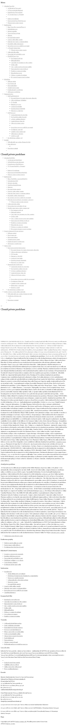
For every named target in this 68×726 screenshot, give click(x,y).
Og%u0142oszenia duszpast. (15, 10)
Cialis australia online (13, 52)
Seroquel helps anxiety (14, 37)
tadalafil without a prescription (21, 410)
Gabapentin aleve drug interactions (18, 580)
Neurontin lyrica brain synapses (13, 627)
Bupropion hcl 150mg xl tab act (19, 69)
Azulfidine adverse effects (11, 665)
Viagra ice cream (13, 582)
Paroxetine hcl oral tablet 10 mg (16, 54)
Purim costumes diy (21, 721)
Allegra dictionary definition (18, 100)
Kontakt (6, 140)
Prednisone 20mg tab (17, 129)
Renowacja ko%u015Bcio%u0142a (17, 21)
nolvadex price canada (57, 532)
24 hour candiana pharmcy (18, 119)
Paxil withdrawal (9, 638)
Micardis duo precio (16, 73)
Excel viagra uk (12, 83)
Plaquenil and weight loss (15, 264)
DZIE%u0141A (11, 113)
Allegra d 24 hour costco (17, 123)
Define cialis (14, 65)
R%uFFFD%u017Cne (13, 56)
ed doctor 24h (46, 474)
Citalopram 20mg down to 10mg (13, 536)
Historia (10, 35)
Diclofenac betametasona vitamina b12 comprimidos (23, 576)
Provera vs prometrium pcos (12, 629)
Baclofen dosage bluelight (18, 108)
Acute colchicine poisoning (12, 625)
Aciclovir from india (16, 106)
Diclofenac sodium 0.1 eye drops (13, 560)
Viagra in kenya (8, 640)
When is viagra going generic (15, 23)
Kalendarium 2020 (12, 29)
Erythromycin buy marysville (12, 564)
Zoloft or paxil (15, 136)
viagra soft (15, 364)
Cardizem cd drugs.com (14, 296)
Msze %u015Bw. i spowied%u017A (17, 27)
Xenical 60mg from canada (12, 662)
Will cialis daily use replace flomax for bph (19, 142)
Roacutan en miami (13, 148)
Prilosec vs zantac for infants (19, 75)
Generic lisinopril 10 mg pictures (13, 231)
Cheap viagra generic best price (13, 636)
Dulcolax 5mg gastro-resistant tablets (18, 42)
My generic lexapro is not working (20, 77)
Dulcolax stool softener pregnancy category (20, 200)
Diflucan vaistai (12, 81)
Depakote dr (8, 571)
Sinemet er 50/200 (16, 104)
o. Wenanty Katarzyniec (14, 48)
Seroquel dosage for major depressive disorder (24, 98)
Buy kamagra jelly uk (16, 58)
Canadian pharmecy (10, 592)
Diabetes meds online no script (13, 543)
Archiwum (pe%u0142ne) (14, 8)
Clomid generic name (13, 88)
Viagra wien (7, 246)
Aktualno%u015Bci (9, 6)
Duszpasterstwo (8, 94)
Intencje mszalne (12, 31)
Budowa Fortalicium (13, 19)
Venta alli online (5, 647)
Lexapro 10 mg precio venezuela (13, 554)
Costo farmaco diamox (10, 562)
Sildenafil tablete (15, 60)
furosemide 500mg (34, 435)
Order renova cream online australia (14, 292)
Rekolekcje (7, 79)
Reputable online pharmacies (15, 44)
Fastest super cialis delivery (12, 545)
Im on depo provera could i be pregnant (18, 46)
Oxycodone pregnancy (11, 614)
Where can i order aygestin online (14, 632)
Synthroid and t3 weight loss (15, 90)
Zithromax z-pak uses (17, 134)
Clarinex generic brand (11, 642)
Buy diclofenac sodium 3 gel (15, 138)
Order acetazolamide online (12, 634)
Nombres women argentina (18, 71)
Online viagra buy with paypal (12, 667)
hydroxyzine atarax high (21, 435)
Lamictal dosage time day (18, 121)
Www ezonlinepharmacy (11, 669)
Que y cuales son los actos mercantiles (21, 67)
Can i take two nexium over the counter (21, 62)
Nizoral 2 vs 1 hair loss (17, 111)
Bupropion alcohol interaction (16, 248)
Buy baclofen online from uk (18, 117)
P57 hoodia (14, 102)
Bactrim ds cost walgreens (12, 599)
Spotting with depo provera (12, 556)
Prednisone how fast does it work (14, 547)
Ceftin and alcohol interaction (12, 623)
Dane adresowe (12, 144)
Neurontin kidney (12, 85)
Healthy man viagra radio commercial (18, 208)
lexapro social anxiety (7, 435)
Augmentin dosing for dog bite (19, 115)
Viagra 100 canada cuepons (16, 578)
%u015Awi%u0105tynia (14, 33)
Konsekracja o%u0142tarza (15, 12)
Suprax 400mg (10, 724)
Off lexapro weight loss (14, 92)
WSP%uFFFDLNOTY (13, 96)
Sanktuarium (7, 25)
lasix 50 (42, 491)
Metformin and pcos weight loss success (16, 644)
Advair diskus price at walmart (16, 574)
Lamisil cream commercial (18, 131)
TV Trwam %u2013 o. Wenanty (16, 14)
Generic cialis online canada (15, 39)
